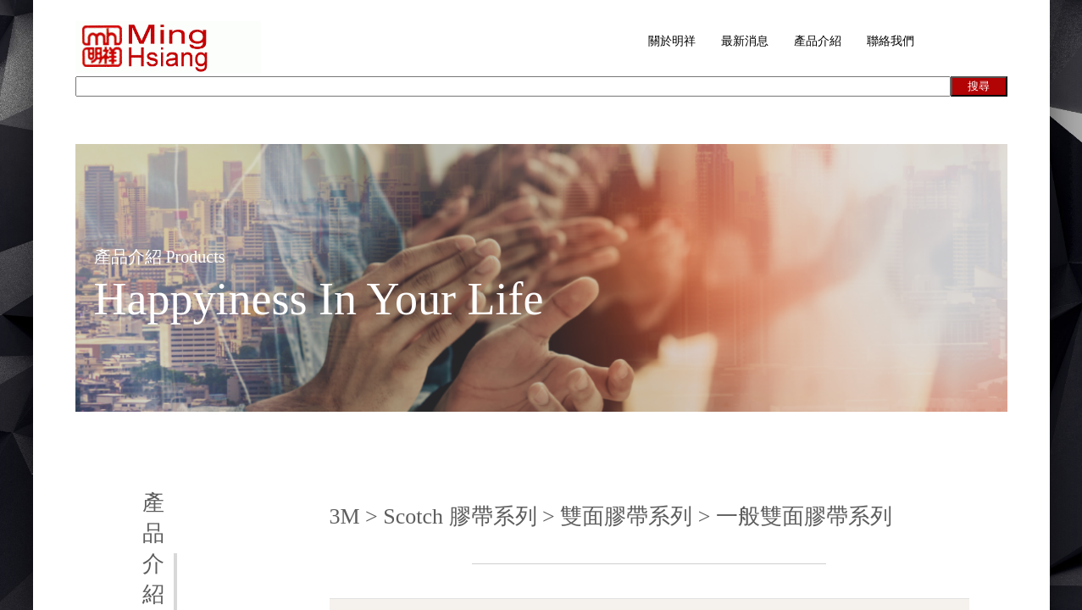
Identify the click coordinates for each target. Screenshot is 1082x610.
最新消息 (744, 41)
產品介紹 (817, 41)
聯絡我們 (890, 41)
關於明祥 (672, 41)
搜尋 (979, 86)
